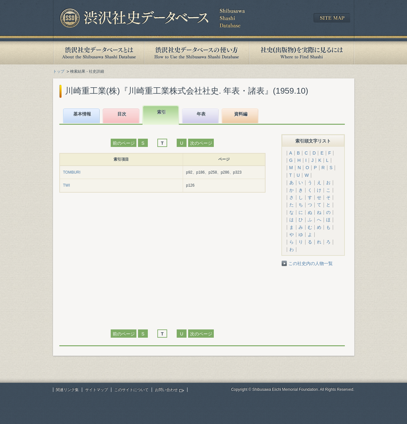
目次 (121, 113)
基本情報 (82, 113)
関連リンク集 (67, 390)
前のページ (124, 143)
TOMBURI (72, 172)
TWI (66, 185)
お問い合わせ (166, 390)
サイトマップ (96, 390)
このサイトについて (131, 390)
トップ (58, 71)
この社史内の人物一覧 (310, 263)
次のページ (201, 143)
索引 (161, 112)
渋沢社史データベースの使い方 (196, 52)
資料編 (240, 113)
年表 (201, 113)
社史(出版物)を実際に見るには (301, 52)
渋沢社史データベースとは (98, 52)
